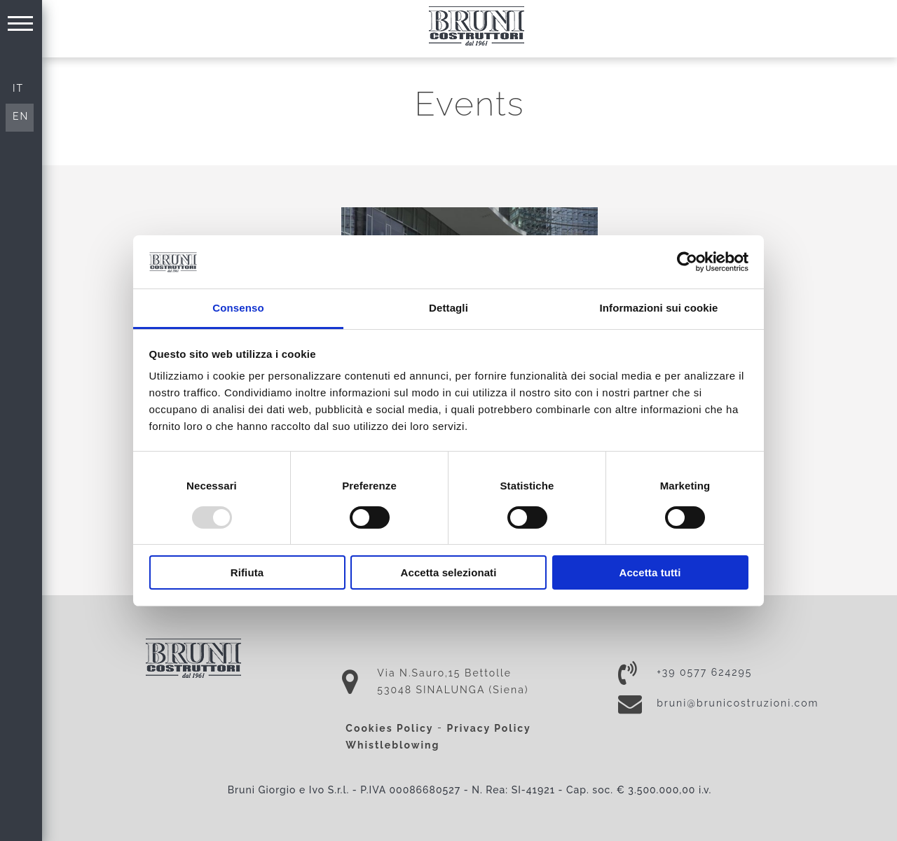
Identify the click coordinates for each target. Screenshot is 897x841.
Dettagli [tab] (448, 308)
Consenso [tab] (237, 308)
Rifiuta (247, 572)
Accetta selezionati (449, 572)
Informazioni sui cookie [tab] (659, 308)
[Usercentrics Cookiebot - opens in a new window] (687, 261)
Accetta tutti (650, 572)
